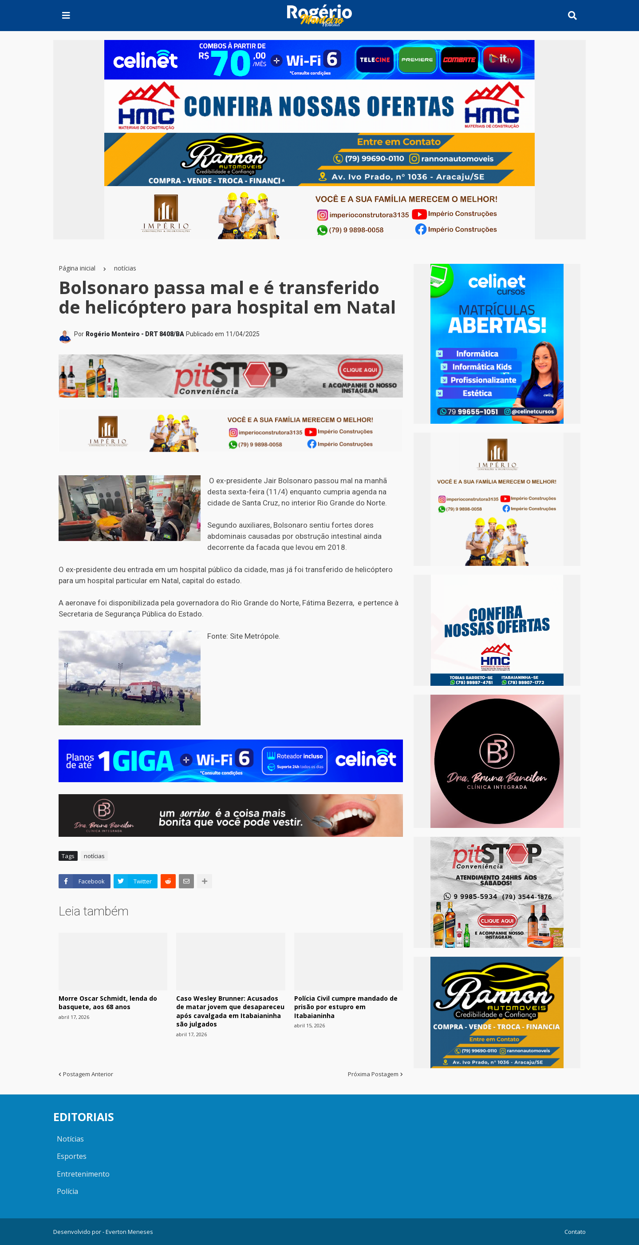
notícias (125, 268)
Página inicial (77, 268)
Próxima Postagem (373, 1074)
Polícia (67, 1191)
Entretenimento (83, 1174)
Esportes (72, 1156)
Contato (575, 1232)
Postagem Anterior (88, 1074)
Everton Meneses (129, 1232)
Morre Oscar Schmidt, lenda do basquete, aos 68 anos (108, 1002)
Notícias (70, 1139)
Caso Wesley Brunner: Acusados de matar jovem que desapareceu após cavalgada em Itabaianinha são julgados (230, 1011)
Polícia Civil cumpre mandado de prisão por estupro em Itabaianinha (346, 1007)
